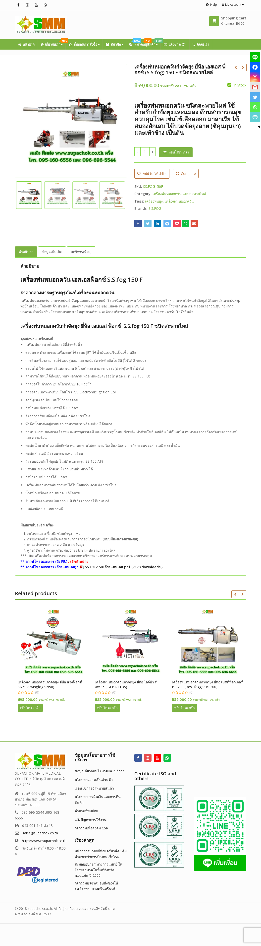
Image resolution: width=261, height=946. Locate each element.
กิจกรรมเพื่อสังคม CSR (91, 828)
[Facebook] (255, 67)
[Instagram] (255, 77)
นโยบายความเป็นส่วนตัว (94, 779)
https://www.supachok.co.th (44, 840)
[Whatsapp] (255, 107)
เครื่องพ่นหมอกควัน (179, 201)
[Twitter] (255, 97)
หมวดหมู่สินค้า (144, 43)
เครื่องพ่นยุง (154, 201)
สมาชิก (114, 44)
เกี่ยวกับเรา (53, 43)
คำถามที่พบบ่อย (86, 810)
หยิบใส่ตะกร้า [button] (32, 707)
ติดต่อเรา (201, 44)
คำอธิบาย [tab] (26, 251)
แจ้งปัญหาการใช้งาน (90, 819)
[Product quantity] (145, 151)
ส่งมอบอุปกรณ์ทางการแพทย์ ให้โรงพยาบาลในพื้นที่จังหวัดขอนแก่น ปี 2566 (98, 870)
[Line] (255, 57)
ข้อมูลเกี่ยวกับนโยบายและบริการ (99, 771)
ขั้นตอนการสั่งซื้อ (84, 44)
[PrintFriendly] (255, 117)
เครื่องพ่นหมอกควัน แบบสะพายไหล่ (179, 193)
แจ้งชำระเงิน (175, 44)
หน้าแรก (26, 44)
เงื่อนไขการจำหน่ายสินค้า (94, 788)
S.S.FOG (155, 208)
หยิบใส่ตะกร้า (178, 152)
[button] (122, 206)
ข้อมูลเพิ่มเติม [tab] (52, 251)
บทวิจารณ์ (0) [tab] (81, 251)
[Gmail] (255, 87)
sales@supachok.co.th (40, 833)
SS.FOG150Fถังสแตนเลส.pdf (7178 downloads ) (123, 567)
